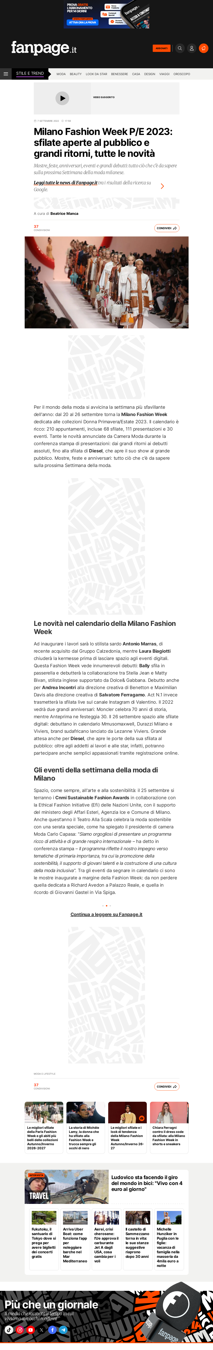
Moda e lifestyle (44, 1074)
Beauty (76, 74)
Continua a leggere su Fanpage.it (107, 914)
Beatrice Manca (64, 213)
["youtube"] (35, 1331)
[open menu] (6, 74)
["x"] (48, 1331)
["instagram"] (22, 1331)
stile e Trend (30, 73)
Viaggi (164, 74)
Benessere (119, 74)
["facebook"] (61, 1331)
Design (149, 74)
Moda (61, 74)
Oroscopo (182, 74)
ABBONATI (162, 48)
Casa (136, 74)
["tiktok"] (10, 1331)
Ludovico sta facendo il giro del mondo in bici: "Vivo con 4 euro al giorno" (147, 1183)
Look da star (96, 74)
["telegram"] (73, 1331)
